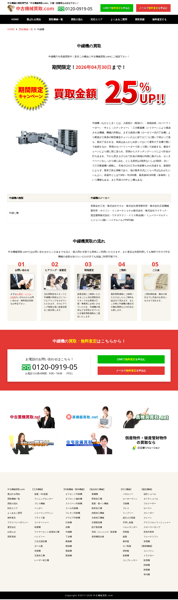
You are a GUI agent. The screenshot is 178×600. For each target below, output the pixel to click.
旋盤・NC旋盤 (41, 494)
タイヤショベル (151, 499)
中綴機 (69, 532)
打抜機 (69, 523)
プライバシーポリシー (17, 523)
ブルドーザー (150, 504)
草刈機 (147, 575)
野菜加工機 (97, 499)
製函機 (69, 556)
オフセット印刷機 (74, 494)
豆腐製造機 (97, 523)
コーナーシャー (41, 523)
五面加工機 (39, 556)
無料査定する (159, 19)
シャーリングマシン (43, 513)
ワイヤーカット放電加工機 (46, 532)
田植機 (147, 565)
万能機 (126, 504)
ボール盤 (38, 546)
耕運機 (147, 570)
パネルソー (128, 494)
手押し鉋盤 (128, 523)
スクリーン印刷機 (74, 504)
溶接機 (37, 551)
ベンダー (38, 508)
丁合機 (69, 537)
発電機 (147, 542)
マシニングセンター (43, 499)
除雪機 (147, 560)
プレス (126, 508)
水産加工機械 (98, 518)
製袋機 (69, 546)
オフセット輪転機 (74, 499)
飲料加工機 (97, 508)
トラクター (149, 556)
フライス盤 (39, 518)
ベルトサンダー (130, 527)
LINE (12, 297)
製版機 (69, 551)
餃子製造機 (97, 527)
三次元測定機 (40, 542)
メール (28, 294)
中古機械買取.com (16, 490)
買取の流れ (77, 19)
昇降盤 (126, 532)
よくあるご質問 (119, 19)
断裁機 (69, 542)
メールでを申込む (153, 8)
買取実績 (139, 19)
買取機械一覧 (56, 19)
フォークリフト (151, 537)
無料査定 (11, 518)
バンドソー (39, 537)
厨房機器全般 (98, 537)
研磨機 (37, 527)
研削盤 (126, 551)
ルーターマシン (130, 499)
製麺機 (95, 494)
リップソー (128, 513)
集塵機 (126, 556)
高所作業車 (149, 532)
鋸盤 (125, 537)
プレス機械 (39, 504)
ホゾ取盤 (127, 546)
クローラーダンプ (152, 527)
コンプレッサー (130, 560)
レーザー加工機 (41, 560)
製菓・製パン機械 (100, 504)
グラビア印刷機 (73, 518)
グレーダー (149, 513)
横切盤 (126, 542)
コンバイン (149, 551)
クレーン (148, 518)
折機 (68, 527)
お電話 (20, 294)
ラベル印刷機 (72, 508)
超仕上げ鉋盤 (129, 518)
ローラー (148, 508)
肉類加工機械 (98, 513)
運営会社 (11, 527)
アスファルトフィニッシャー (157, 523)
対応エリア (96, 19)
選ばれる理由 (34, 19)
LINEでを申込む (116, 8)
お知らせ (11, 532)
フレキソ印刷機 (73, 513)
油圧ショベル (150, 494)
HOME (15, 19)
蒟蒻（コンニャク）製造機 (104, 532)
